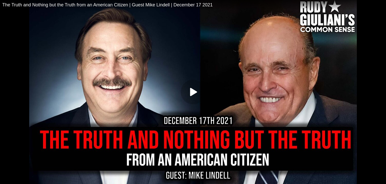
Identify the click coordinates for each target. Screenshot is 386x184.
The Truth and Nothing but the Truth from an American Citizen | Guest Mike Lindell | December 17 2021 (107, 4)
